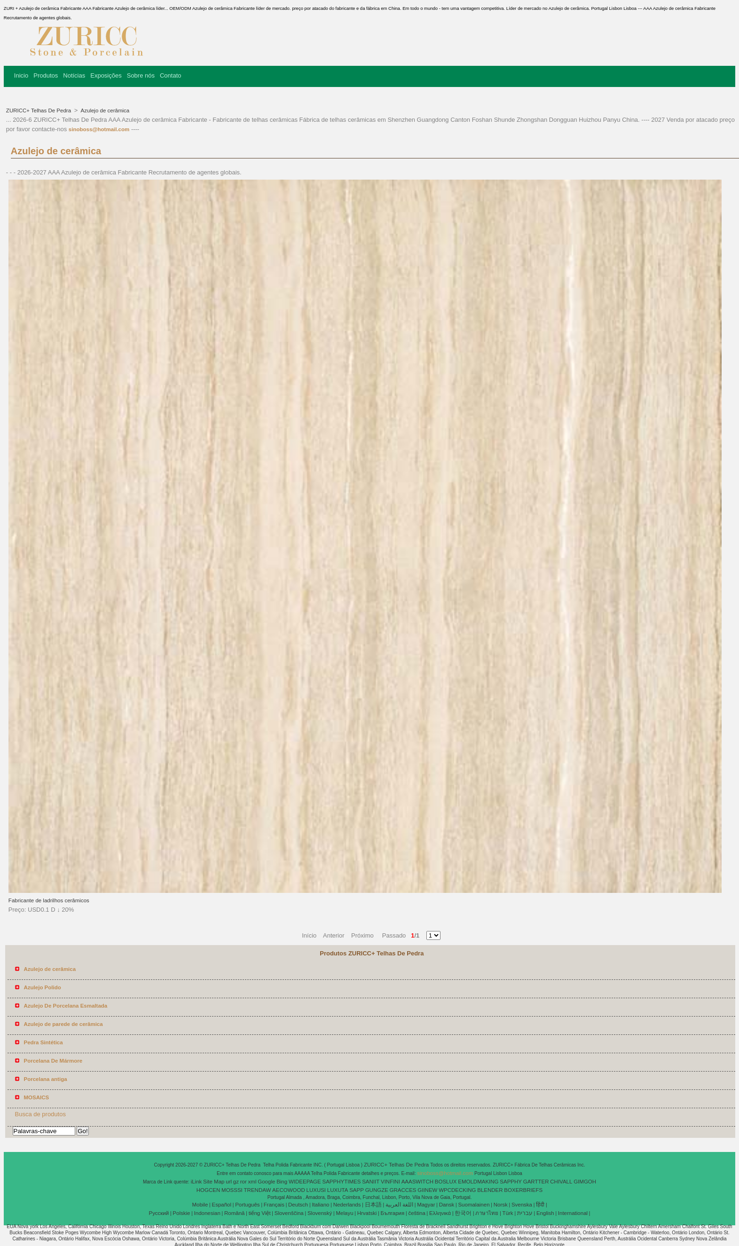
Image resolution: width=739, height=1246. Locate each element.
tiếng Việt (260, 1213)
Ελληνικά (440, 1213)
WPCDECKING (457, 1190)
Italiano (320, 1204)
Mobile (200, 1204)
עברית (525, 1213)
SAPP (356, 1190)
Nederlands (347, 1204)
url (229, 1181)
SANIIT (370, 1181)
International (573, 1213)
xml (252, 1181)
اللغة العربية (399, 1204)
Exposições (105, 75)
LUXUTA (337, 1190)
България (392, 1213)
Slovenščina (289, 1213)
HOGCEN (208, 1190)
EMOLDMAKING (478, 1181)
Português (247, 1204)
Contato (170, 75)
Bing (281, 1181)
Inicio (21, 75)
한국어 (463, 1213)
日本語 (373, 1204)
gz (236, 1181)
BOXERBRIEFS (523, 1190)
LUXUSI (316, 1190)
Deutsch (298, 1204)
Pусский (159, 1213)
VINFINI (390, 1181)
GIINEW (427, 1190)
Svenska (521, 1204)
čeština (416, 1213)
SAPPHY (511, 1181)
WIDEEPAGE (305, 1181)
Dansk (447, 1204)
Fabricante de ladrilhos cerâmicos (48, 900)
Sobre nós (141, 75)
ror (243, 1181)
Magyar (426, 1204)
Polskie (181, 1213)
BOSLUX (446, 1181)
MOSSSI (232, 1190)
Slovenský (319, 1213)
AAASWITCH (417, 1181)
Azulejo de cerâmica (104, 110)
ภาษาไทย (486, 1213)
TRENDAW (257, 1190)
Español (221, 1204)
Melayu (344, 1213)
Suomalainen (473, 1204)
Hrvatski (367, 1213)
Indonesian (207, 1213)
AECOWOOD (288, 1190)
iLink (196, 1181)
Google (266, 1181)
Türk (508, 1213)
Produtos (45, 75)
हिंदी (540, 1204)
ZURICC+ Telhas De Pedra (39, 110)
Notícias (74, 75)
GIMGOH (585, 1181)
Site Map (213, 1181)
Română (234, 1213)
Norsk (501, 1204)
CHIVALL (561, 1181)
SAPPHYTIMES (341, 1181)
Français (274, 1204)
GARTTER (536, 1181)
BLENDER (490, 1190)
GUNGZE (376, 1190)
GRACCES (403, 1190)
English (545, 1213)
